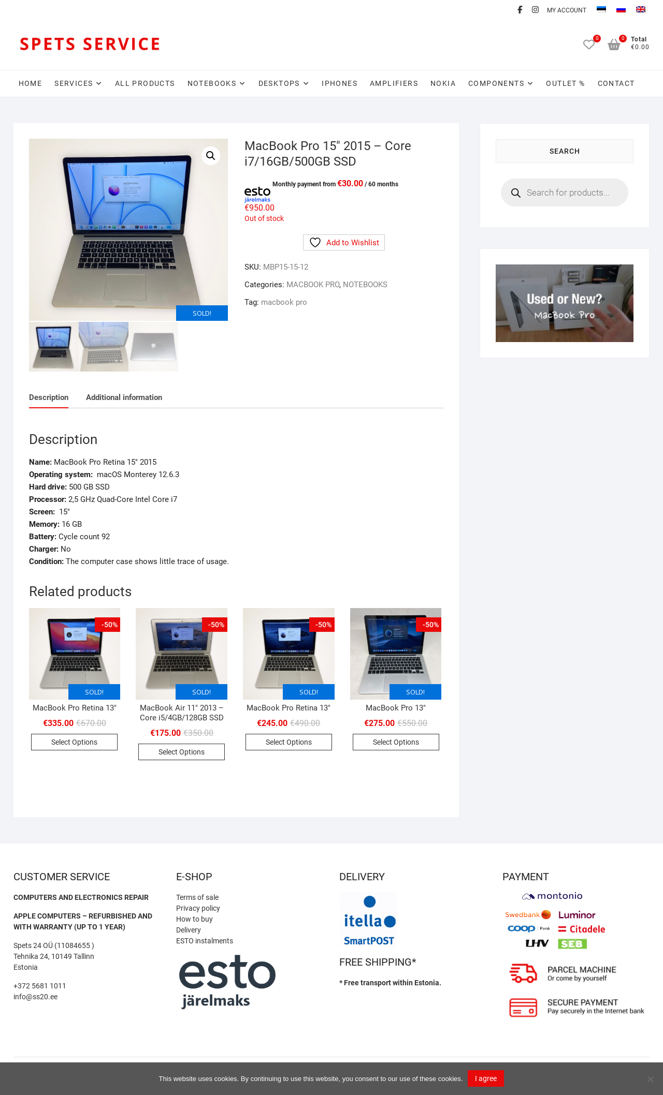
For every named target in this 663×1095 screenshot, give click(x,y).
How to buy (194, 917)
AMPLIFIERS (394, 83)
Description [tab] (48, 396)
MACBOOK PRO (312, 284)
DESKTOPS (279, 83)
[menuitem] (601, 10)
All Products (145, 83)
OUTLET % (565, 83)
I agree (486, 1078)
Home (30, 83)
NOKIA (443, 83)
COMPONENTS (496, 83)
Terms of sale (197, 896)
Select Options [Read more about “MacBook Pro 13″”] (396, 741)
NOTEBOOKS (212, 83)
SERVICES (73, 83)
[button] (210, 155)
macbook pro (284, 302)
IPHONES (339, 83)
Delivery (188, 928)
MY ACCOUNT (566, 10)
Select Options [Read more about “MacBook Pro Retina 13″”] (74, 741)
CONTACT (616, 83)
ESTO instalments (204, 939)
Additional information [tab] (124, 396)
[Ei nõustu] (650, 1079)
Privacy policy (198, 906)
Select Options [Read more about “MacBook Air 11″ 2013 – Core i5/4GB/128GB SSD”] (181, 751)
